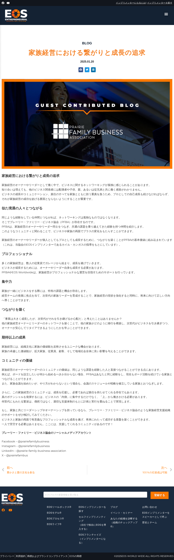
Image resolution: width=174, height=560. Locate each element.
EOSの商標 (75, 556)
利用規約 (20, 556)
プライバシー (7, 556)
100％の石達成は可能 (155, 472)
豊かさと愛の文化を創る (21, 472)
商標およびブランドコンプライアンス (47, 556)
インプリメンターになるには (131, 2)
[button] (166, 14)
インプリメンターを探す (159, 2)
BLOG (87, 43)
